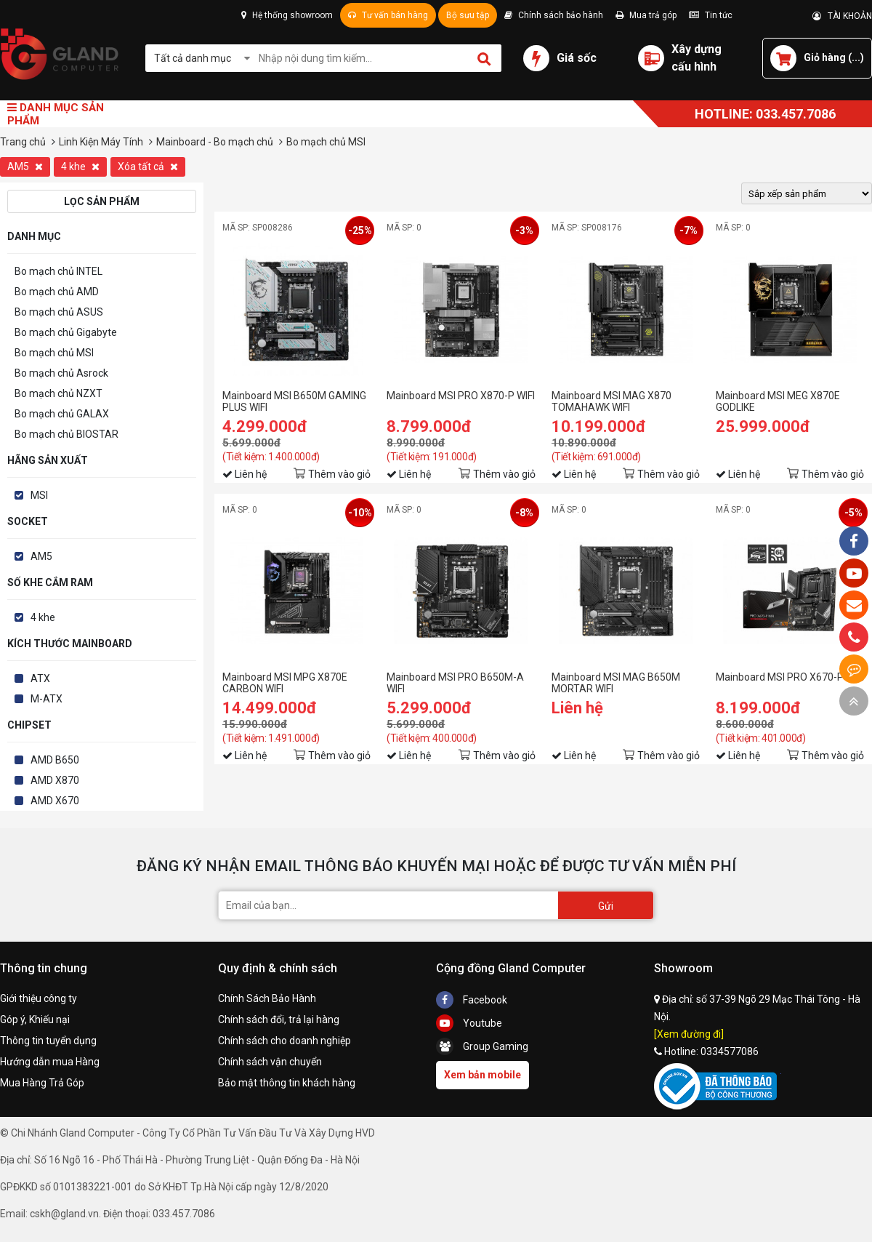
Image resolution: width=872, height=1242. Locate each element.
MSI (39, 495)
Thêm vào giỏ (339, 474)
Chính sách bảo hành (553, 15)
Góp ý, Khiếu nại (35, 1019)
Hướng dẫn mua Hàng (50, 1061)
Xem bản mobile (482, 1075)
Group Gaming (482, 1046)
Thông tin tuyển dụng (48, 1040)
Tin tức (710, 15)
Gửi (605, 906)
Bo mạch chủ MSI (54, 352)
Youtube (469, 1023)
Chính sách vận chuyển (270, 1061)
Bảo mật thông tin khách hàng (286, 1083)
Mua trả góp (646, 15)
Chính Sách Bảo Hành (267, 998)
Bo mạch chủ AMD (57, 291)
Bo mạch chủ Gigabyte (66, 332)
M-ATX (46, 699)
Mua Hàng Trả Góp (42, 1083)
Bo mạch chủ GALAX (62, 414)
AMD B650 (55, 760)
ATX (40, 678)
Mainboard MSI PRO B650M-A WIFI (455, 682)
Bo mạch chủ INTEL (58, 271)
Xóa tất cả (148, 166)
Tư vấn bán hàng (388, 15)
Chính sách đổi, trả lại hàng (278, 1019)
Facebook (471, 1000)
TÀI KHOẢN (842, 16)
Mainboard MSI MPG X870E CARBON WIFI (284, 682)
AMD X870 (55, 780)
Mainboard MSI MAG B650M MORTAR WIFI (616, 682)
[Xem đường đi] (689, 1034)
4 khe (80, 166)
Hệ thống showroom (287, 15)
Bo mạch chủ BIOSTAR (66, 434)
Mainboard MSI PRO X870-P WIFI (461, 395)
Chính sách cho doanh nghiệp (284, 1040)
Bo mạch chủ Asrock (61, 373)
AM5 (25, 166)
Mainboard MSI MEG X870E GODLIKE (778, 401)
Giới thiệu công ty (38, 998)
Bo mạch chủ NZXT (58, 393)
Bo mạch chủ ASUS (59, 312)
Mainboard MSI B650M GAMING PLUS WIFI (294, 401)
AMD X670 (55, 800)
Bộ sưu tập (467, 15)
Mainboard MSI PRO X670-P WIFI (790, 677)
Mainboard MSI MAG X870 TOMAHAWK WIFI (611, 401)
